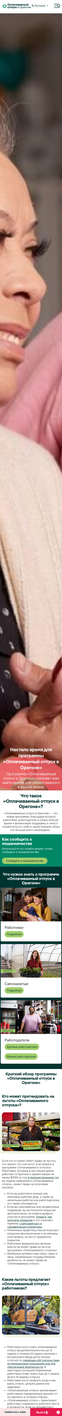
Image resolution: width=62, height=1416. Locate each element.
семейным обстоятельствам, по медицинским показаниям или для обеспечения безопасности (33, 1364)
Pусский (38, 6)
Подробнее (14, 934)
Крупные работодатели (22, 1046)
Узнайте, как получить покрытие (29, 1218)
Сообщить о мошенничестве (24, 860)
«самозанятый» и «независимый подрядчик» (24, 1225)
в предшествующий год (43, 1177)
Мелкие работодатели (21, 1056)
